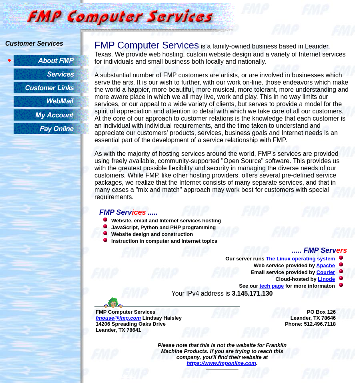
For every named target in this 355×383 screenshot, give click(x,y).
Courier (326, 272)
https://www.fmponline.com (221, 363)
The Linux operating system (300, 259)
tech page (271, 286)
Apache (325, 265)
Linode (326, 279)
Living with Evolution (114, 375)
